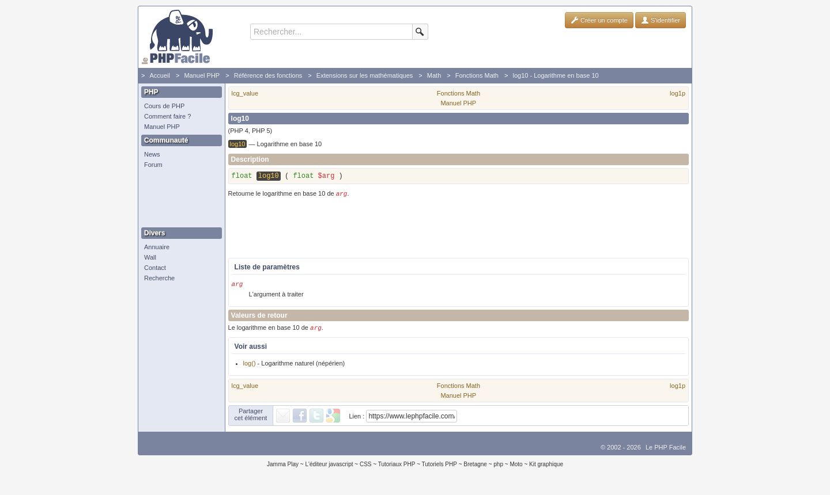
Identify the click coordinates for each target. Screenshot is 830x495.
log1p (677, 93)
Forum (153, 164)
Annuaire (156, 246)
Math (434, 75)
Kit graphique (546, 469)
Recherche (159, 278)
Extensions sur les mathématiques (364, 75)
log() (249, 367)
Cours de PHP (164, 105)
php (498, 469)
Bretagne (475, 469)
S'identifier (660, 20)
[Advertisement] (178, 198)
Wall (150, 257)
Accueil (159, 75)
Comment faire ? (167, 116)
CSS (366, 469)
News (152, 154)
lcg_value (245, 93)
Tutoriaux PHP (397, 469)
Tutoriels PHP (439, 469)
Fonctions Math (477, 75)
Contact (155, 267)
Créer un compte (599, 20)
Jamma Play (283, 469)
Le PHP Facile (666, 451)
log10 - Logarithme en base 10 (555, 75)
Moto (516, 469)
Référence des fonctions (268, 75)
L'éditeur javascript (329, 469)
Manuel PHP (202, 75)
